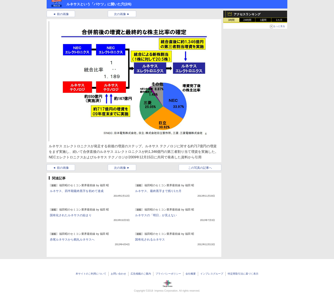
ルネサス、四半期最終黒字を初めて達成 (77, 191)
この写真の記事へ (200, 167)
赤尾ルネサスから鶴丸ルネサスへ (72, 239)
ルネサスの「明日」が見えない (156, 215)
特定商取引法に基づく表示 (243, 273)
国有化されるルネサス (150, 239)
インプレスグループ (211, 273)
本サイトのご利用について (91, 273)
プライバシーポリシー (168, 273)
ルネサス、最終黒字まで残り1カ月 (158, 191)
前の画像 (63, 14)
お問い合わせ (118, 273)
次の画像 (120, 14)
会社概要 (191, 273)
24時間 (247, 20)
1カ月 (279, 20)
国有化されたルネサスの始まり (71, 215)
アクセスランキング (247, 14)
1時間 (231, 20)
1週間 (263, 20)
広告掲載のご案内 (141, 273)
